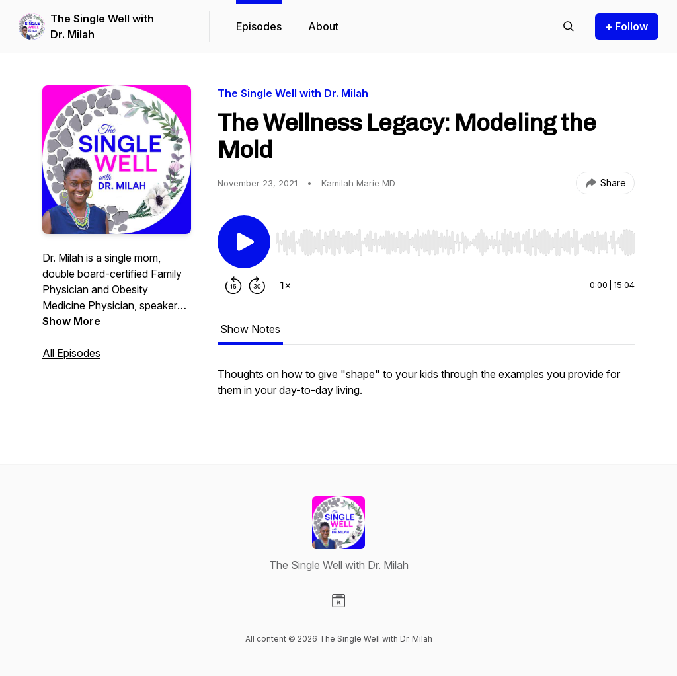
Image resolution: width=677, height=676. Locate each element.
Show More (71, 321)
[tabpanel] (426, 388)
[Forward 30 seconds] (257, 285)
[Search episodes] (568, 26)
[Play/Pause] (244, 241)
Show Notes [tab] (250, 329)
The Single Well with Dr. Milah (102, 26)
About (323, 26)
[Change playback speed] (285, 285)
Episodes (259, 26)
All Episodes (71, 352)
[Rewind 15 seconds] (233, 285)
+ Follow (627, 26)
